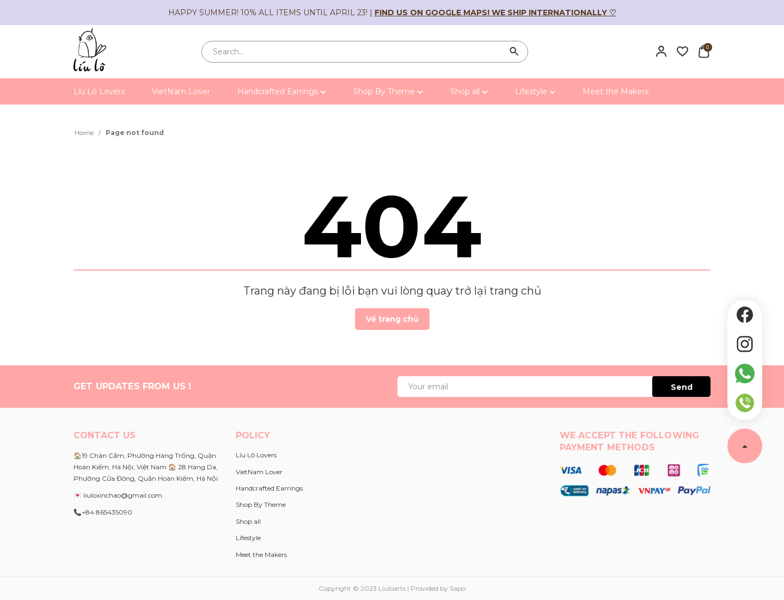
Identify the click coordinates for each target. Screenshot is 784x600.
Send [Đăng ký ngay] (682, 387)
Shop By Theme (388, 91)
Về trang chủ (392, 319)
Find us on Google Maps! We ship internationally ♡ (495, 12)
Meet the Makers (615, 91)
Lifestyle (535, 91)
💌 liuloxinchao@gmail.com (118, 495)
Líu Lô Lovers (99, 91)
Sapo (457, 588)
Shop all (469, 91)
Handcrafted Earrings (281, 91)
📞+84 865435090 (103, 512)
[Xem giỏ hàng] (703, 51)
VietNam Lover (181, 91)
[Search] (514, 52)
